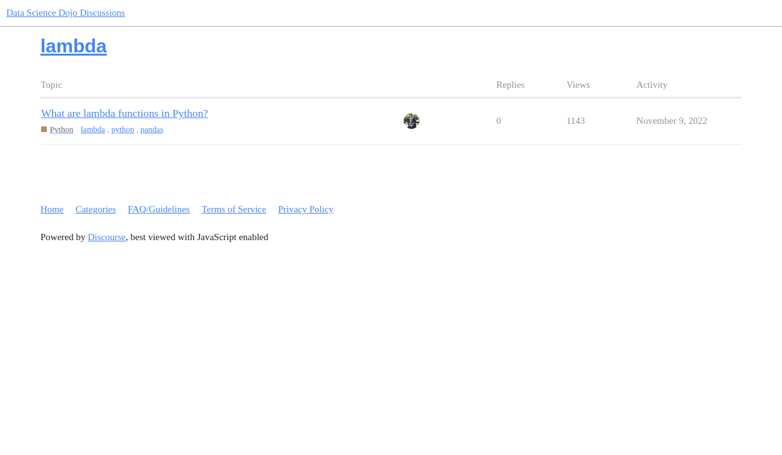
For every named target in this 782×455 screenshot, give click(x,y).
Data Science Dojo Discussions (65, 13)
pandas (151, 129)
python (122, 129)
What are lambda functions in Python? (124, 113)
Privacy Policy (306, 209)
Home (52, 209)
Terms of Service (234, 209)
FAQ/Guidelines (158, 209)
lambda (93, 129)
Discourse (107, 237)
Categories (95, 209)
